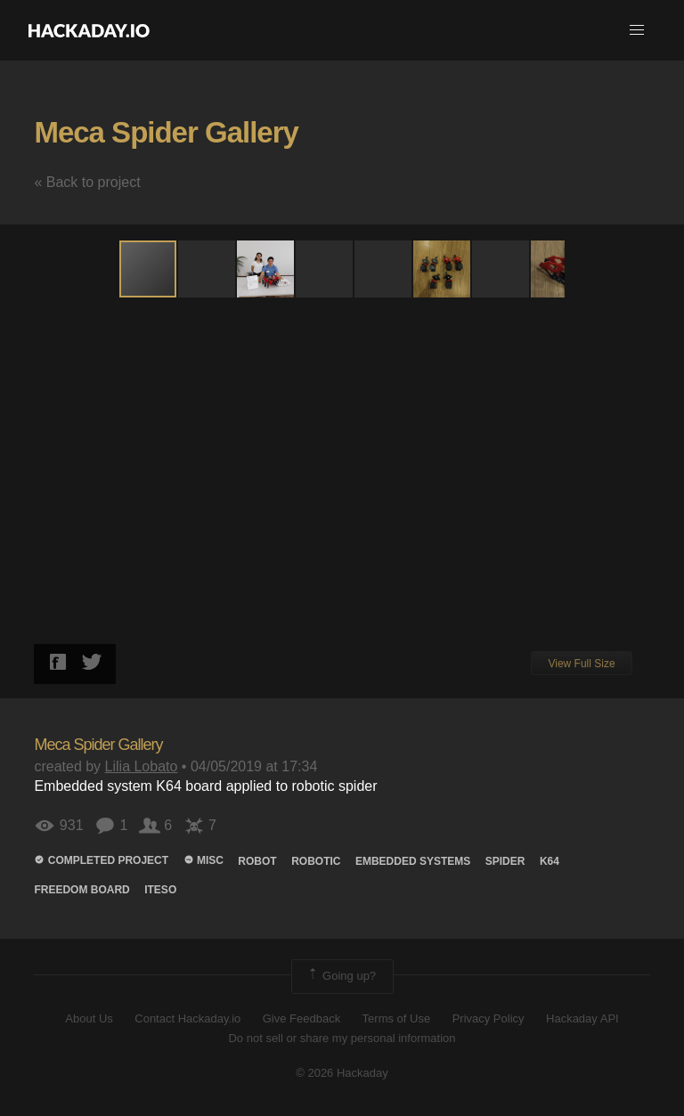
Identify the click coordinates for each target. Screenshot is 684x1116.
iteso (160, 890)
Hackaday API (582, 1018)
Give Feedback (301, 1018)
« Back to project (87, 182)
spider (505, 861)
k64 (549, 861)
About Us (88, 1018)
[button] (637, 30)
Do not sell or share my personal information (341, 1038)
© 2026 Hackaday (342, 1072)
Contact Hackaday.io (187, 1018)
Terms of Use (396, 1018)
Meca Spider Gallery (165, 132)
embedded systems (412, 861)
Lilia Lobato (141, 766)
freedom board (81, 890)
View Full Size (581, 663)
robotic (315, 861)
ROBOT (257, 861)
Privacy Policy (488, 1018)
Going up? (341, 976)
